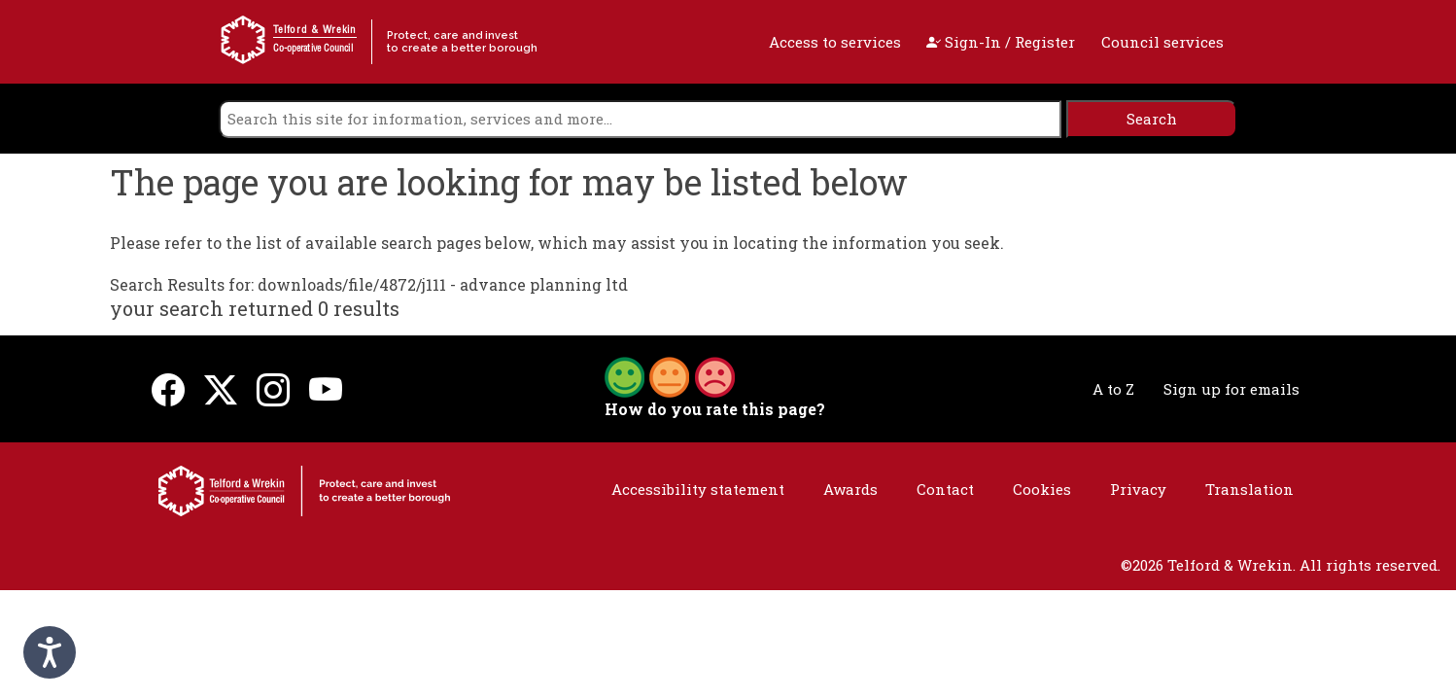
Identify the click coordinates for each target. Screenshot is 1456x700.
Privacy (1138, 489)
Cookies (1042, 489)
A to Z (1113, 389)
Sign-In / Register (1000, 42)
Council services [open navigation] (1162, 42)
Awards (850, 489)
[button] (670, 375)
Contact (945, 489)
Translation (1249, 489)
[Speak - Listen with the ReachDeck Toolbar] (49, 652)
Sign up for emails (1231, 389)
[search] (640, 119)
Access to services (835, 42)
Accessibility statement (697, 489)
